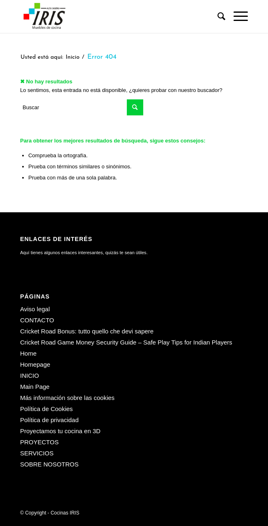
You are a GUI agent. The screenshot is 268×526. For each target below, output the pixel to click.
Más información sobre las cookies (67, 397)
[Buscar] (217, 16)
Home (28, 353)
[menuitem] (217, 16)
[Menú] (236, 16)
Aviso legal (35, 308)
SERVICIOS (36, 453)
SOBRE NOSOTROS (49, 464)
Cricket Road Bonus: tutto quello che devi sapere (86, 331)
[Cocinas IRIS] (111, 16)
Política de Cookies (46, 408)
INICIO (29, 375)
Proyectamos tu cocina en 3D (60, 430)
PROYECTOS (39, 442)
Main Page (35, 386)
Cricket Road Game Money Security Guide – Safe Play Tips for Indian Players (126, 342)
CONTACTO (37, 320)
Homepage (35, 364)
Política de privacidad (49, 419)
